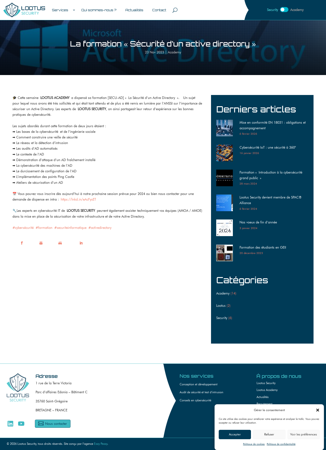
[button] (318, 411)
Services (60, 10)
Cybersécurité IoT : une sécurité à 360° (268, 147)
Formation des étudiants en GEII (263, 247)
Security (221, 318)
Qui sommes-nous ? (98, 10)
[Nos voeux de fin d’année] (226, 228)
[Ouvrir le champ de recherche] (175, 10)
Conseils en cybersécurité (195, 400)
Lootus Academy (267, 390)
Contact (159, 10)
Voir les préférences (303, 436)
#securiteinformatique (70, 228)
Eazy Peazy (100, 443)
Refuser (269, 436)
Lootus (221, 306)
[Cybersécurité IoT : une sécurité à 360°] (226, 154)
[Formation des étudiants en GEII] (226, 254)
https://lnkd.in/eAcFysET (78, 199)
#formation (44, 228)
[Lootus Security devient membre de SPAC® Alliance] (226, 204)
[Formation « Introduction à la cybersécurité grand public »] (226, 179)
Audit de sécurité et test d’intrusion (201, 392)
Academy (174, 52)
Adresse (47, 376)
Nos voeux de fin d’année (258, 222)
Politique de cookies (254, 445)
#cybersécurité (23, 228)
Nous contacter (56, 424)
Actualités (134, 10)
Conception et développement (198, 384)
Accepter (235, 436)
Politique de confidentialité (281, 445)
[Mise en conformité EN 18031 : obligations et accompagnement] (226, 129)
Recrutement (264, 404)
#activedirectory (99, 228)
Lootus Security (266, 383)
